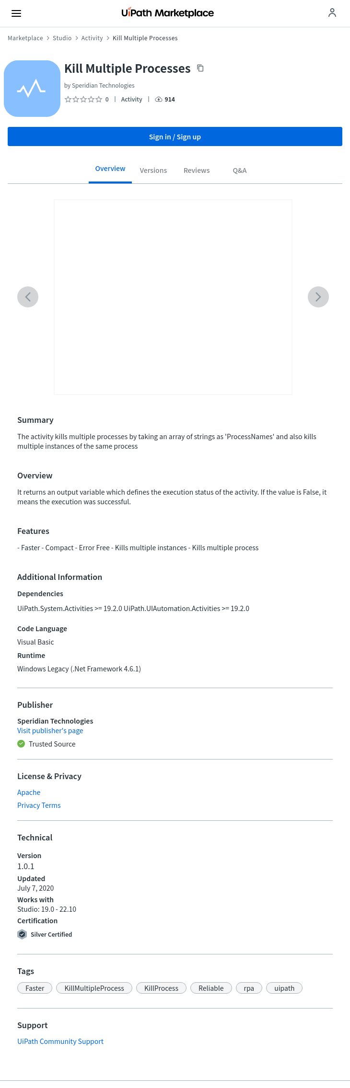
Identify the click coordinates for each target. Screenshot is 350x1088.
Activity (92, 38)
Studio (62, 38)
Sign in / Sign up (175, 136)
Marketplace (25, 38)
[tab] (110, 171)
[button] (34, 988)
